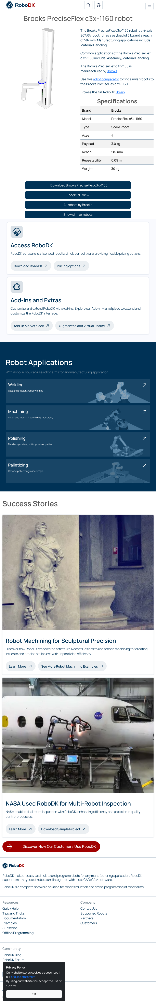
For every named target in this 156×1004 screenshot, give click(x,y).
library (120, 92)
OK (34, 994)
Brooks (112, 71)
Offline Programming (18, 933)
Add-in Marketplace (29, 326)
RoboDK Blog (11, 955)
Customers (88, 923)
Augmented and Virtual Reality (81, 326)
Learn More (22, 666)
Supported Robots (93, 913)
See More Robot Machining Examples (69, 666)
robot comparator (106, 79)
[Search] (88, 5)
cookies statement (23, 977)
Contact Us (88, 908)
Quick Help (10, 908)
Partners (86, 918)
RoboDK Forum (13, 960)
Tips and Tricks (13, 913)
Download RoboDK (28, 266)
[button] (98, 5)
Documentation (14, 918)
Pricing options (68, 266)
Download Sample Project (60, 829)
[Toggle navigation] (149, 6)
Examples (9, 923)
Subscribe (9, 928)
